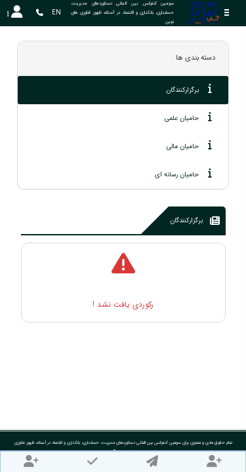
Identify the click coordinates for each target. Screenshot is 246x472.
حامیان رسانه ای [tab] (183, 174)
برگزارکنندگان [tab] (189, 89)
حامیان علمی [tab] (188, 117)
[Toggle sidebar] (227, 13)
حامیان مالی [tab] (189, 145)
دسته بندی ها (195, 58)
